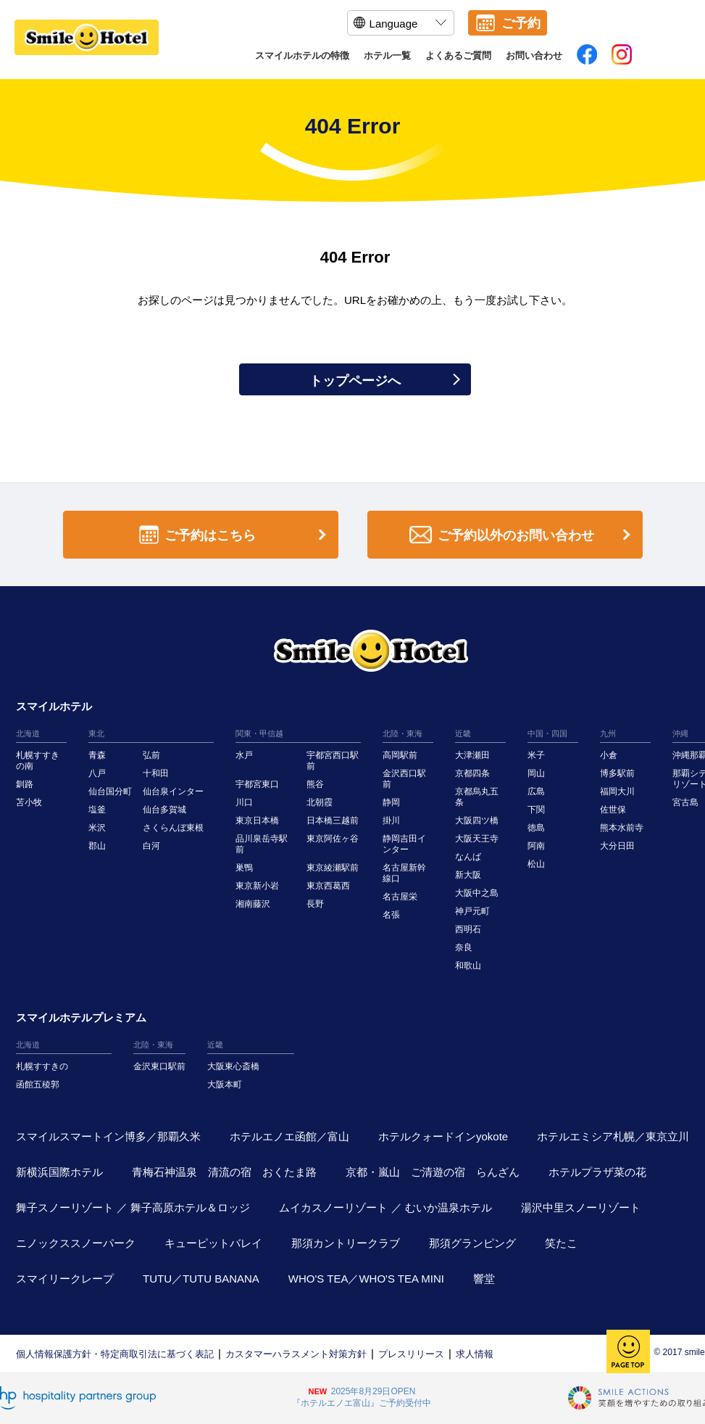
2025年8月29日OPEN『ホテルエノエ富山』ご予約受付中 (361, 1397)
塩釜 (97, 809)
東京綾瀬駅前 (332, 868)
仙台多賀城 (164, 809)
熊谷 (315, 784)
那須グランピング (472, 1243)
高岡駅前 (400, 755)
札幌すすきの (42, 1066)
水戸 (244, 755)
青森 (97, 755)
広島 (536, 791)
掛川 (391, 820)
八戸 (97, 773)
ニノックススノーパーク (75, 1243)
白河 (151, 846)
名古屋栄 (400, 897)
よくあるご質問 (458, 55)
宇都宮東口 (257, 784)
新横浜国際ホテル (59, 1172)
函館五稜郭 (37, 1084)
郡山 (97, 846)
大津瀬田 (472, 755)
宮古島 (685, 802)
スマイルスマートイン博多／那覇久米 (108, 1136)
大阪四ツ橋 (476, 820)
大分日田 (617, 846)
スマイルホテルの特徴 (302, 55)
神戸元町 (472, 911)
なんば (468, 857)
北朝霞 (319, 802)
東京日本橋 (257, 820)
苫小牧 (29, 802)
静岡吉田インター (404, 844)
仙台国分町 (110, 791)
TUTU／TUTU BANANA (201, 1278)
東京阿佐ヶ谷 (332, 839)
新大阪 (468, 875)
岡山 (536, 773)
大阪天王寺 (476, 839)
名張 (391, 915)
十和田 (156, 773)
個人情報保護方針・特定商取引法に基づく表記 (115, 1354)
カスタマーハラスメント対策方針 (296, 1354)
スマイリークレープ (65, 1278)
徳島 (536, 828)
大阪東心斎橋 (233, 1066)
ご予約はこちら (235, 535)
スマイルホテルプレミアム (81, 1017)
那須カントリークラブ (345, 1243)
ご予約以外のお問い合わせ (522, 535)
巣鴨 (244, 868)
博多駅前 (617, 773)
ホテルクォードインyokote (443, 1136)
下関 (536, 809)
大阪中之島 (476, 893)
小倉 (608, 755)
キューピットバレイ (213, 1243)
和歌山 (468, 965)
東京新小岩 (257, 886)
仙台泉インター (173, 791)
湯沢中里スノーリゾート (581, 1207)
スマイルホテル (54, 706)
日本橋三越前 (332, 820)
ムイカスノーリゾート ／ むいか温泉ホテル (385, 1207)
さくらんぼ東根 (173, 828)
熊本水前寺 (621, 828)
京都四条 (472, 773)
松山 (536, 864)
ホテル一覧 (387, 55)
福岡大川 (617, 791)
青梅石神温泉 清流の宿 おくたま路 (224, 1172)
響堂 (484, 1278)
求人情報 (474, 1354)
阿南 (536, 846)
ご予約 (521, 23)
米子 (536, 755)
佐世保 (613, 809)
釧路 (24, 784)
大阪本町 (224, 1084)
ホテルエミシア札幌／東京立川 (613, 1136)
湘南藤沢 (252, 904)
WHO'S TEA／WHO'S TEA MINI (366, 1278)
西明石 (468, 929)
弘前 (151, 755)
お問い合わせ (534, 55)
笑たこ (561, 1243)
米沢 (97, 828)
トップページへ (384, 381)
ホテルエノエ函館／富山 (289, 1136)
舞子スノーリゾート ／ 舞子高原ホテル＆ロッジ (133, 1207)
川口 (244, 802)
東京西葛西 (328, 886)
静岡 (391, 802)
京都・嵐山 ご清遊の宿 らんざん (433, 1172)
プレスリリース (411, 1354)
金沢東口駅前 (159, 1066)
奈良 (463, 947)
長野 (315, 904)
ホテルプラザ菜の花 (597, 1172)
